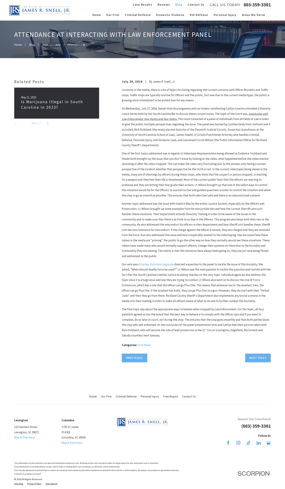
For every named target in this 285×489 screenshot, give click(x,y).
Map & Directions (24, 437)
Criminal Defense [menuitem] (138, 15)
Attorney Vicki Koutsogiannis (156, 264)
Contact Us (196, 5)
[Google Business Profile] (269, 443)
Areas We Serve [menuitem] (253, 15)
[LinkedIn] (259, 443)
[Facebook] (228, 443)
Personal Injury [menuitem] (225, 15)
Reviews (164, 5)
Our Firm (106, 396)
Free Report (170, 396)
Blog (178, 5)
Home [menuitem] (96, 15)
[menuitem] (18, 484)
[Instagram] (238, 443)
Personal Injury (150, 396)
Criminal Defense (126, 396)
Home (93, 396)
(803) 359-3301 (256, 426)
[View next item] (47, 123)
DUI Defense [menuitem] (199, 15)
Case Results (142, 5)
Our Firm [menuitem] (112, 15)
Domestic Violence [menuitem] (170, 15)
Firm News (144, 345)
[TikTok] (248, 443)
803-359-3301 (257, 4)
